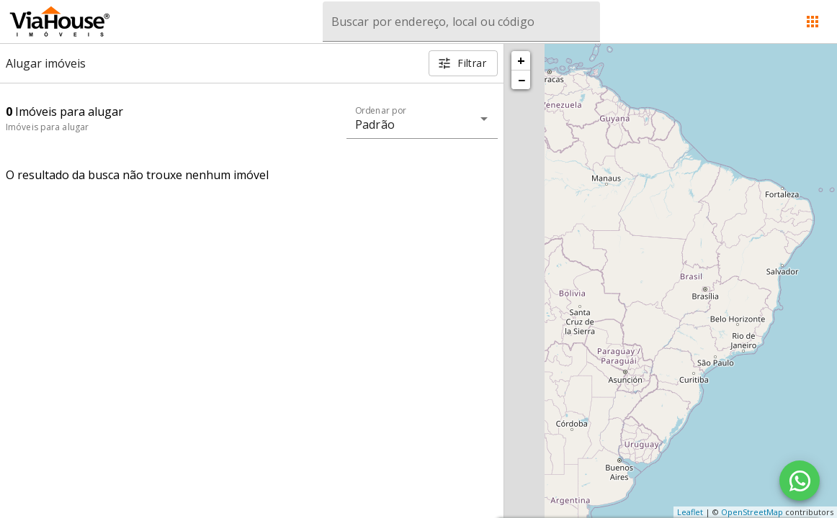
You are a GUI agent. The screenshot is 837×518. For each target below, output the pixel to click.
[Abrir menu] (812, 21)
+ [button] (521, 60)
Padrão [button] (375, 124)
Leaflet (690, 511)
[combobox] (461, 21)
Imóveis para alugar (47, 127)
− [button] (521, 79)
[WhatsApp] (799, 480)
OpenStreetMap (752, 511)
